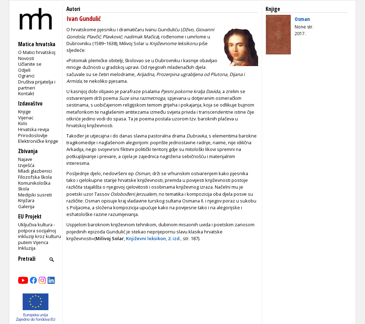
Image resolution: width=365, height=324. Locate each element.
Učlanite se (30, 64)
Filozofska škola (35, 177)
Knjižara (26, 200)
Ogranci (26, 75)
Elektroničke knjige (38, 141)
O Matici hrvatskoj (36, 52)
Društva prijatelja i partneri (36, 85)
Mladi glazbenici (35, 171)
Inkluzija (27, 248)
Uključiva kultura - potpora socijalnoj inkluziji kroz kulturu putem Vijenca (39, 233)
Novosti (26, 58)
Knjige (24, 111)
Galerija (26, 206)
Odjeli (24, 70)
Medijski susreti (35, 194)
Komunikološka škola (34, 186)
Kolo (22, 123)
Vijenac (25, 117)
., (154, 238)
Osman (302, 18)
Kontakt (26, 93)
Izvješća (26, 165)
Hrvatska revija (33, 129)
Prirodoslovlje (33, 135)
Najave (25, 159)
